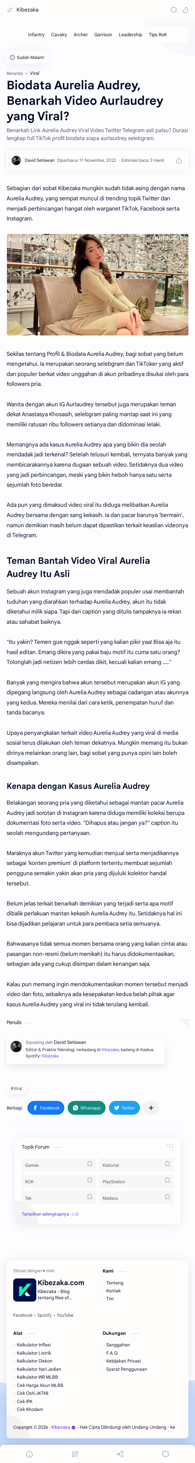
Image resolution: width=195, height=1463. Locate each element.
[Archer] (81, 34)
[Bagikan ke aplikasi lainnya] (151, 1108)
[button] (185, 10)
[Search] (174, 10)
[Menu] (75, 1454)
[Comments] (165, 1454)
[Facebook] (22, 1315)
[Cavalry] (59, 34)
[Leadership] (130, 34)
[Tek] (59, 1197)
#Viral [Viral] (16, 1088)
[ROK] (59, 1181)
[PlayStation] (136, 1181)
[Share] (120, 1454)
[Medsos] (136, 1197)
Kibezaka (27, 10)
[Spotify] (44, 1315)
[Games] (59, 1164)
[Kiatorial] (136, 1164)
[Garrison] (103, 34)
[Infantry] (36, 34)
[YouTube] (65, 1315)
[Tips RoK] (158, 34)
